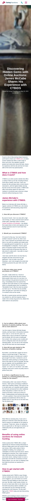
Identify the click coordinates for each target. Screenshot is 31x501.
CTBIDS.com (19, 159)
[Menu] (25, 2)
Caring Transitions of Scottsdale (11, 223)
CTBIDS (11, 491)
